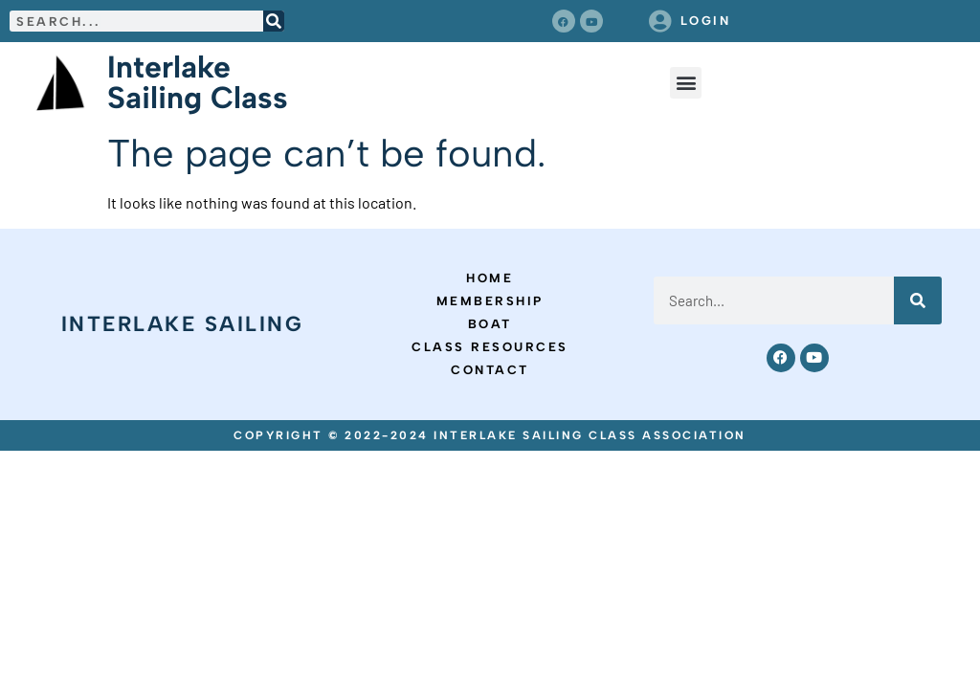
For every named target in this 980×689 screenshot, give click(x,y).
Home (489, 278)
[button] (686, 83)
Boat (490, 324)
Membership (490, 301)
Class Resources (490, 347)
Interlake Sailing (182, 324)
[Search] (273, 21)
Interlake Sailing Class (197, 82)
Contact (490, 370)
